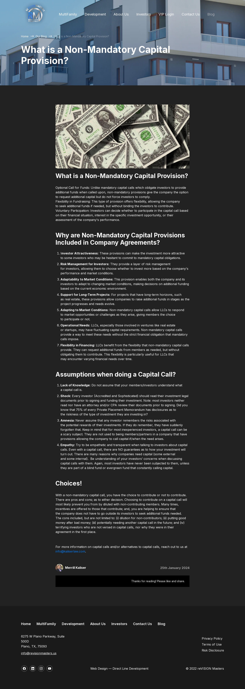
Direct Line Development (130, 668)
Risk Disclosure (213, 650)
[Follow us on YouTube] (49, 668)
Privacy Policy (212, 638)
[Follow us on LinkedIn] (32, 668)
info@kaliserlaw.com (70, 551)
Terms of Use (212, 644)
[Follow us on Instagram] (41, 668)
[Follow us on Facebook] (24, 668)
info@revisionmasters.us (38, 653)
